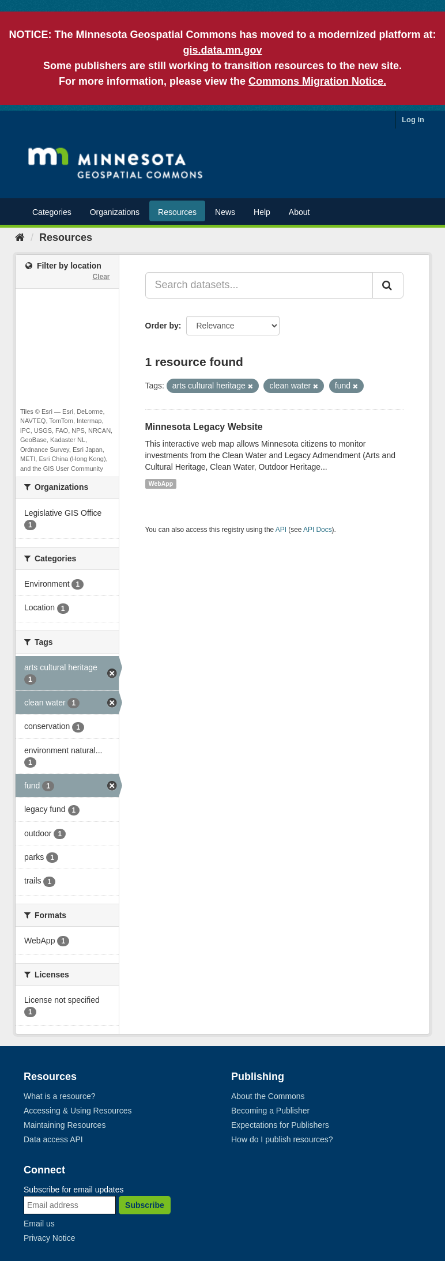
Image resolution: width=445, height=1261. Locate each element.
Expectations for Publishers (280, 1125)
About (299, 212)
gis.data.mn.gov (222, 50)
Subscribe (144, 1205)
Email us (39, 1223)
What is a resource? (60, 1096)
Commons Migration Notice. (317, 81)
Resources (177, 212)
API (281, 530)
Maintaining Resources (64, 1125)
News (225, 212)
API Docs (317, 530)
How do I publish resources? (282, 1139)
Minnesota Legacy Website (204, 427)
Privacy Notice (49, 1238)
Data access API (53, 1139)
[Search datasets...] (259, 285)
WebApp (161, 483)
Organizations (114, 212)
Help (262, 212)
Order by (162, 325)
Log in (413, 119)
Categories (51, 212)
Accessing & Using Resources (78, 1110)
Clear (101, 277)
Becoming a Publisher (270, 1110)
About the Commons (268, 1096)
